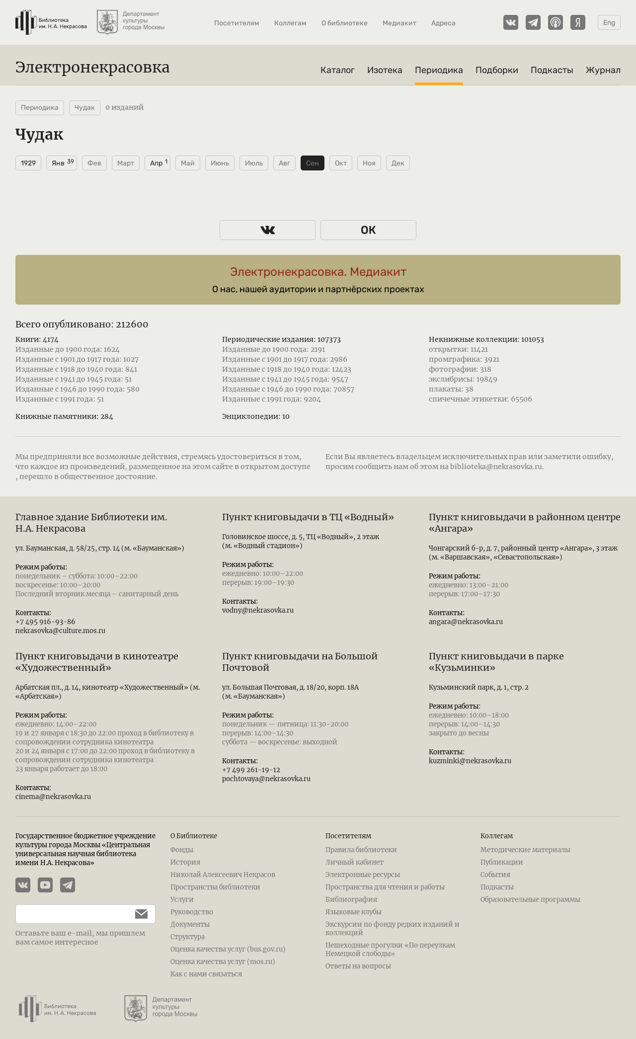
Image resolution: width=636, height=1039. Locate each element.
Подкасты (552, 70)
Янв (58, 163)
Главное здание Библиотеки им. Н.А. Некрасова (91, 522)
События (495, 875)
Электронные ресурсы (362, 875)
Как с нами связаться (206, 974)
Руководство (191, 912)
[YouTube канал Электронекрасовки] (49, 886)
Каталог (337, 70)
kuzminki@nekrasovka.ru (470, 761)
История (185, 862)
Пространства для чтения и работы (385, 887)
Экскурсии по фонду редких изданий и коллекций (392, 928)
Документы (190, 924)
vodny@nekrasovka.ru (258, 610)
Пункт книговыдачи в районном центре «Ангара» (525, 522)
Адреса (443, 23)
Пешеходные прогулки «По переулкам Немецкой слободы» (390, 949)
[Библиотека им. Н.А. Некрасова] (51, 17)
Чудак (85, 107)
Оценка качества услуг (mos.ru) (222, 962)
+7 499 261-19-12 (251, 770)
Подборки (497, 70)
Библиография (351, 899)
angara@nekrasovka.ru (466, 622)
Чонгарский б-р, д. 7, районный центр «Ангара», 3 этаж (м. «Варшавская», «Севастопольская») (523, 552)
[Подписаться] (136, 914)
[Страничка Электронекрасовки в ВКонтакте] (510, 22)
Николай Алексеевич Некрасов (222, 875)
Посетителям (236, 23)
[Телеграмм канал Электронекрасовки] (533, 22)
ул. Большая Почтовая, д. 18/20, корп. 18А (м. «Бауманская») (290, 692)
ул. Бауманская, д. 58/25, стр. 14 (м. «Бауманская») (99, 548)
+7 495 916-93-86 (45, 622)
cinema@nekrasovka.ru (53, 797)
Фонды (181, 850)
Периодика (439, 70)
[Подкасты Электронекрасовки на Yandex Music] (577, 22)
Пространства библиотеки (215, 887)
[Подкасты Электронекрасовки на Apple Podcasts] (555, 22)
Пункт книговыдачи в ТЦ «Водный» (308, 517)
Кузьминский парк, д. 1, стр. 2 (479, 687)
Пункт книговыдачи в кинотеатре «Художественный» (96, 661)
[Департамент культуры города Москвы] (131, 17)
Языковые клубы (353, 912)
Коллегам (290, 23)
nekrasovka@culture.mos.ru (60, 631)
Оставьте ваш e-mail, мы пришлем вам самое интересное (80, 938)
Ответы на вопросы (358, 966)
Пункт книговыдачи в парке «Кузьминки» (496, 661)
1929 (28, 163)
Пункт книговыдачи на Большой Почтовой (300, 661)
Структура (187, 937)
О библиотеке (344, 23)
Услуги (182, 899)
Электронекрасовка (92, 67)
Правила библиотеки (361, 850)
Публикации (501, 862)
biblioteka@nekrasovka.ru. (497, 466)
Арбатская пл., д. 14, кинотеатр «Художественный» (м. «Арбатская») (107, 692)
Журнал (603, 70)
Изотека (384, 70)
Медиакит (399, 23)
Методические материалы (525, 850)
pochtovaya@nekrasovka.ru (266, 779)
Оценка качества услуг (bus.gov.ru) (228, 949)
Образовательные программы (530, 899)
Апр (156, 163)
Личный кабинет (354, 862)
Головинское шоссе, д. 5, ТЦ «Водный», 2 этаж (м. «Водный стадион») (300, 541)
